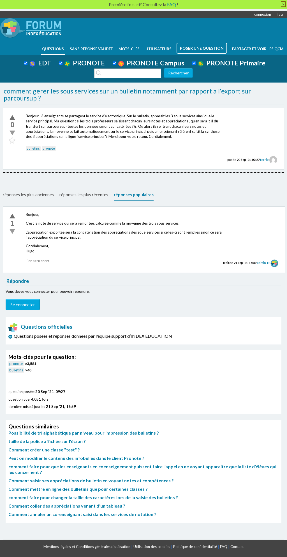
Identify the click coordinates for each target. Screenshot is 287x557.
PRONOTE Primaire (231, 63)
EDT (40, 63)
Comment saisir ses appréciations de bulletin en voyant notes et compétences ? (91, 480)
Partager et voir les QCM (257, 49)
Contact (237, 546)
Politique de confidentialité (195, 546)
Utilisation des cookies (151, 546)
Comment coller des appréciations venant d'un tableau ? (66, 505)
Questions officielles (40, 326)
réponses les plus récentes (83, 194)
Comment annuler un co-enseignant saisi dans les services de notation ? (82, 514)
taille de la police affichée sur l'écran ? (47, 441)
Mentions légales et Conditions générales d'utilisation (86, 546)
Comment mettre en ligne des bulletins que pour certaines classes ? (78, 489)
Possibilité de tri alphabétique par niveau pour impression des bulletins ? (83, 432)
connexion (262, 14)
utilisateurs (158, 49)
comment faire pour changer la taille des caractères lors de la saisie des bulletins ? (93, 497)
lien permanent (38, 260)
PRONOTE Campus (151, 63)
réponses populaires (134, 194)
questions (53, 49)
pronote (49, 148)
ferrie (264, 159)
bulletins (33, 148)
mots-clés (129, 49)
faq (280, 14)
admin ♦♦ (263, 262)
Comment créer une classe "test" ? (44, 449)
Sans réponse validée (91, 49)
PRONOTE (84, 63)
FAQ (223, 546)
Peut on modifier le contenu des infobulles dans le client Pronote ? (76, 458)
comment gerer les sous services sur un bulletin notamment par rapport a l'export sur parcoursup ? (127, 94)
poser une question (202, 48)
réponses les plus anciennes (28, 194)
